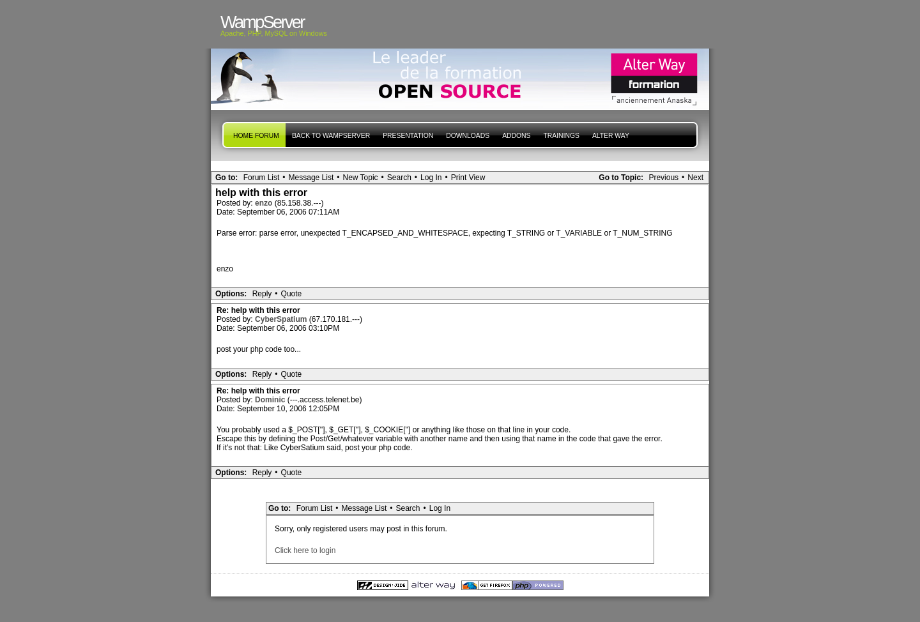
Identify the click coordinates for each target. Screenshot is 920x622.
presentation (408, 135)
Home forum (256, 135)
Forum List (261, 177)
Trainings (561, 135)
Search (399, 177)
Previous (663, 177)
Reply (262, 293)
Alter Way (610, 135)
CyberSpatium (282, 319)
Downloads (467, 135)
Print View (468, 177)
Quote (291, 293)
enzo (265, 203)
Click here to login (305, 550)
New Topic (360, 177)
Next (695, 177)
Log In (430, 177)
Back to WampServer (331, 135)
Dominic (271, 399)
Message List (311, 177)
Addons (516, 135)
